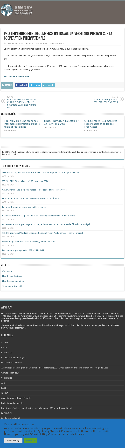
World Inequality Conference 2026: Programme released (28, 241)
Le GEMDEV (6, 413)
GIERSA (4, 393)
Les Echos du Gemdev (11, 362)
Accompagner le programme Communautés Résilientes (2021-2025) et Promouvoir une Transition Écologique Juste (54, 368)
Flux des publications (12, 276)
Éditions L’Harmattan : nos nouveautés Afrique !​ (24, 207)
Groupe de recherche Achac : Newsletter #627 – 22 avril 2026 (30, 198)
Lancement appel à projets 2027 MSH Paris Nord (24, 250)
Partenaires (6, 352)
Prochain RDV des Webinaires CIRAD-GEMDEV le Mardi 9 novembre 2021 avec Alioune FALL (24, 102)
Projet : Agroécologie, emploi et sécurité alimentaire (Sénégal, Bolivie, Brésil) (36, 408)
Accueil (4, 342)
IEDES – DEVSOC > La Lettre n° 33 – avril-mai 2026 (61, 122)
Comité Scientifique (10, 373)
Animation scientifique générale (16, 398)
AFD (3, 383)
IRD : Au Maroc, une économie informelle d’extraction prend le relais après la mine (22, 123)
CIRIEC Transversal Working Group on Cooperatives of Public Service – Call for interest (42, 233)
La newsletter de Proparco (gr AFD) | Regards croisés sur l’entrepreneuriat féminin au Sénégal (46, 224)
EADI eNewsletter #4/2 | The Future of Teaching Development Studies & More (38, 215)
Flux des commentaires (13, 281)
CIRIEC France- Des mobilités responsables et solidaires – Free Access (100, 123)
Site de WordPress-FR (12, 286)
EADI (3, 388)
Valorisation (6, 378)
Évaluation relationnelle (12, 403)
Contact (4, 347)
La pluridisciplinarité (10, 418)
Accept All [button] (30, 440)
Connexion (7, 271)
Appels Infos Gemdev (38, 43)
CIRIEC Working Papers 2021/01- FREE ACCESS (101, 99)
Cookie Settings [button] (13, 440)
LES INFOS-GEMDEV (56, 43)
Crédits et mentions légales (14, 357)
